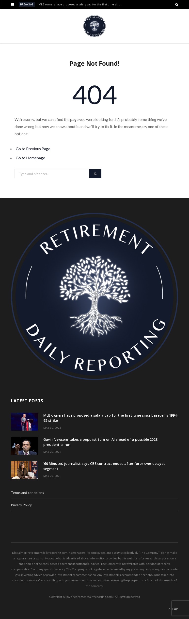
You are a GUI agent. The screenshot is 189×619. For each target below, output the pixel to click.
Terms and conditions (27, 492)
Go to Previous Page (33, 148)
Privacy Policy (21, 505)
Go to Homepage (30, 157)
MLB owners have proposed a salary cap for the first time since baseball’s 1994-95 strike (81, 4)
